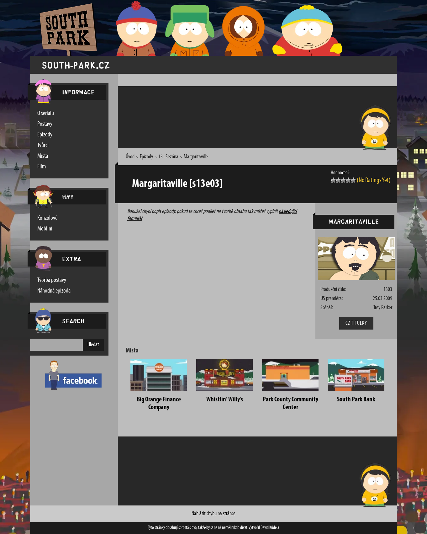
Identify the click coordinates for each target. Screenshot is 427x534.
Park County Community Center (290, 403)
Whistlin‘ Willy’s (224, 399)
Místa (42, 156)
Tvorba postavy (51, 280)
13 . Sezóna (168, 157)
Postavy (44, 124)
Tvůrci (43, 145)
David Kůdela (270, 528)
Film (41, 167)
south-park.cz (76, 65)
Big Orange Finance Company (159, 403)
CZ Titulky (356, 323)
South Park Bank (356, 399)
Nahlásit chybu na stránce (213, 514)
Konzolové (47, 218)
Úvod (130, 157)
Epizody (44, 135)
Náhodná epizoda (54, 291)
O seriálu (45, 113)
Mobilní (44, 229)
